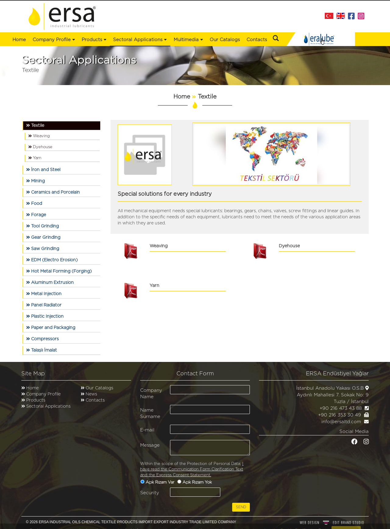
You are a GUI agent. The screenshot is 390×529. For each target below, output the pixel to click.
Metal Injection (44, 293)
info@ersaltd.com (341, 422)
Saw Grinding (42, 248)
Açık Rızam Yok (197, 482)
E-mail (147, 430)
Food (34, 203)
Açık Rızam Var (160, 482)
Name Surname (150, 413)
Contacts (256, 40)
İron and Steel (43, 169)
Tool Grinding (42, 226)
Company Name (151, 393)
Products (35, 400)
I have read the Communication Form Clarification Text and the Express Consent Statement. (191, 469)
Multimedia (188, 39)
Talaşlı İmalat (41, 350)
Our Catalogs (225, 40)
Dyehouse (40, 147)
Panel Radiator (44, 305)
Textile (35, 125)
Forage (36, 215)
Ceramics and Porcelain (53, 192)
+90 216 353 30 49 (339, 415)
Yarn (34, 158)
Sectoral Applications (48, 406)
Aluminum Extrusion (50, 282)
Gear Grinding (43, 237)
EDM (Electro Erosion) (52, 260)
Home (19, 40)
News (90, 394)
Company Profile (54, 39)
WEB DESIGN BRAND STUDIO (332, 522)
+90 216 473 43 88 (341, 408)
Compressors (42, 339)
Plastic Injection (45, 316)
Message (150, 445)
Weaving (39, 136)
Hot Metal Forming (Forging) (59, 271)
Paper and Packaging (50, 327)
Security (149, 493)
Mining (35, 181)
